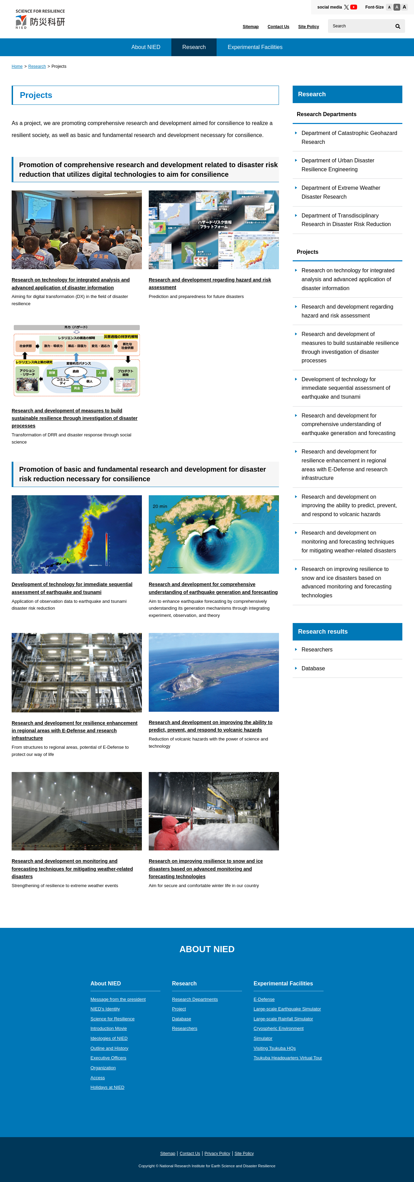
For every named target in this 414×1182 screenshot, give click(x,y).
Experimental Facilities (255, 47)
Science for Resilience (112, 1018)
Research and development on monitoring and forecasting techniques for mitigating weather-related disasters (349, 541)
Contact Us (278, 26)
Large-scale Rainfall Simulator (283, 1018)
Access (97, 1077)
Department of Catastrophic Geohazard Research (349, 137)
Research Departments (195, 999)
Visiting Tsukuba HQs (275, 1048)
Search (339, 26)
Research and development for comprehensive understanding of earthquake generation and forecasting (348, 424)
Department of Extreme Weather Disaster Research (341, 192)
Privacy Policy (217, 1153)
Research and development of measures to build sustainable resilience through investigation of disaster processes (350, 347)
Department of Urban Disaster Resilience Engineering (338, 165)
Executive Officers (108, 1057)
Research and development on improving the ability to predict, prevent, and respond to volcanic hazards (349, 505)
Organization (103, 1067)
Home (17, 66)
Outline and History (109, 1048)
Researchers (317, 649)
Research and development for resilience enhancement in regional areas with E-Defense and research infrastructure (345, 465)
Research (37, 66)
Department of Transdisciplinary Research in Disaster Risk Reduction (346, 220)
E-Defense (264, 999)
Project (179, 1008)
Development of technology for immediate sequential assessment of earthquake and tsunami (346, 388)
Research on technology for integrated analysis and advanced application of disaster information (348, 279)
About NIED (145, 47)
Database (313, 668)
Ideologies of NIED (108, 1038)
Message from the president (118, 999)
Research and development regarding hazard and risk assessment (347, 311)
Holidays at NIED (107, 1087)
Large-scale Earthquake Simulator (287, 1008)
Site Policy (308, 26)
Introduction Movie (108, 1028)
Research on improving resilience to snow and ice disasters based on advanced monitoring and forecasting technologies (346, 582)
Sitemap (251, 26)
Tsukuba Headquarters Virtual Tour (288, 1057)
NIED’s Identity (105, 1008)
